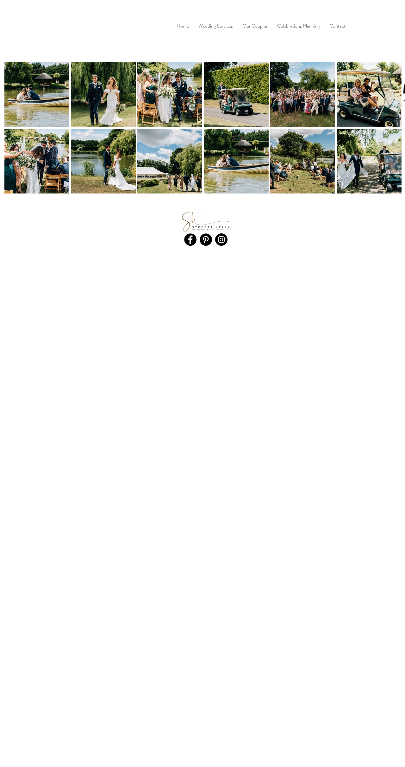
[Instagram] (221, 239)
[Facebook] (190, 239)
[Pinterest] (206, 239)
